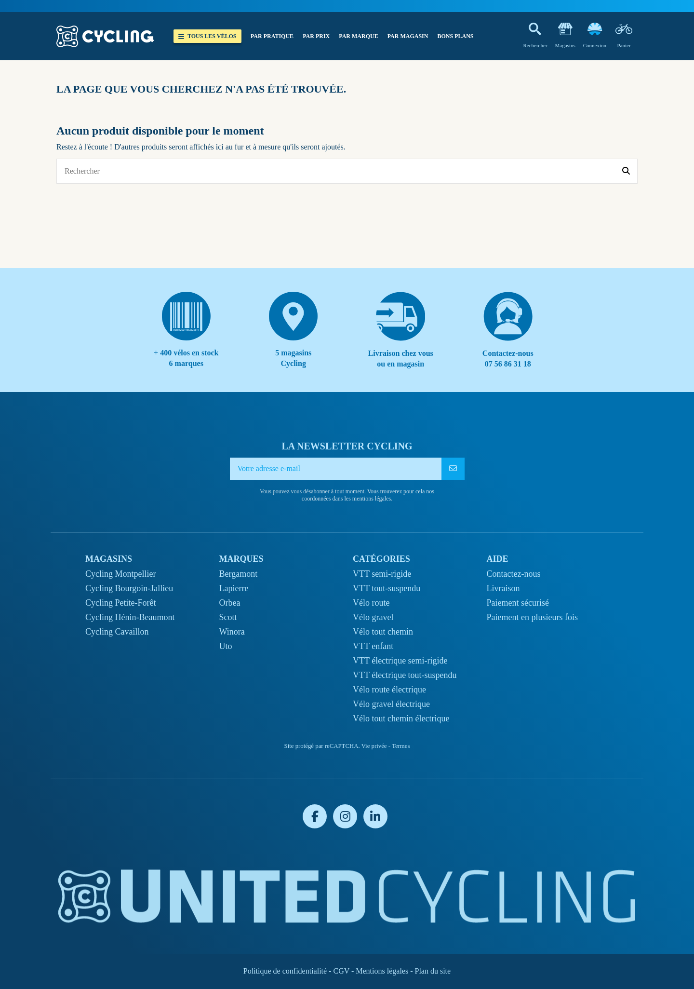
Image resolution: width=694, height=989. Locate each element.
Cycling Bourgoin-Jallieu (129, 588)
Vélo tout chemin (383, 632)
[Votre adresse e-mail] (336, 469)
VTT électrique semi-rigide (400, 660)
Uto (225, 646)
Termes (401, 746)
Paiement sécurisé (518, 603)
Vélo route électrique (389, 689)
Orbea (229, 603)
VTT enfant (373, 646)
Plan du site (432, 971)
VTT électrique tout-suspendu (405, 675)
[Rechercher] (626, 171)
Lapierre (234, 588)
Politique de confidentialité (285, 971)
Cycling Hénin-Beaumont (129, 617)
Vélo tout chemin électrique (401, 718)
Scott (228, 617)
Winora (232, 632)
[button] (272, 36)
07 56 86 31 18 (508, 364)
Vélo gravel (373, 617)
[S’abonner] (453, 469)
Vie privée (374, 746)
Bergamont (238, 574)
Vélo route (371, 603)
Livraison (503, 588)
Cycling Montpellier (120, 574)
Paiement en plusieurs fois (532, 617)
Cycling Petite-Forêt (120, 603)
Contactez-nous (514, 574)
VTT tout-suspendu (386, 588)
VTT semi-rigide (382, 574)
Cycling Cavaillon (116, 632)
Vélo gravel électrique (391, 704)
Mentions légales (382, 971)
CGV (341, 971)
